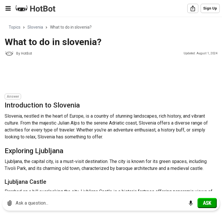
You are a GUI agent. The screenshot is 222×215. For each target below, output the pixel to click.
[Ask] (207, 203)
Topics (15, 27)
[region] (111, 104)
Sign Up (210, 8)
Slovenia (35, 27)
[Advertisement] (110, 76)
